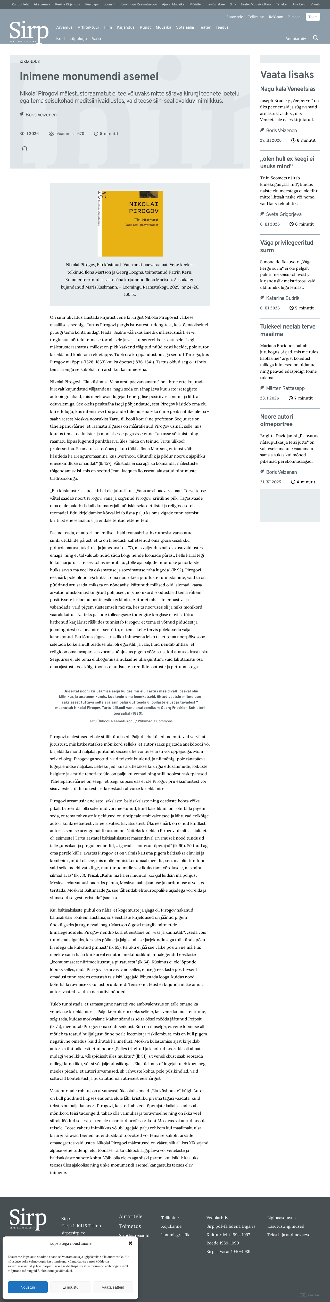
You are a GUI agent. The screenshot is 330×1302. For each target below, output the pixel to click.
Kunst (145, 27)
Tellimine (256, 16)
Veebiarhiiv (296, 39)
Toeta (313, 16)
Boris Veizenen (41, 115)
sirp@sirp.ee (73, 1232)
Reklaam (276, 16)
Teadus (222, 27)
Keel (60, 39)
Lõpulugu (78, 39)
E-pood (294, 16)
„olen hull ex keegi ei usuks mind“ (287, 163)
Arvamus (64, 27)
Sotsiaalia (185, 27)
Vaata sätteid (113, 1287)
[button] (130, 1243)
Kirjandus (126, 27)
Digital (310, 1295)
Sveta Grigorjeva (284, 214)
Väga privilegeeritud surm (286, 246)
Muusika (163, 27)
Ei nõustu (70, 1287)
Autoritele (234, 16)
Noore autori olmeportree (276, 420)
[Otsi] (315, 37)
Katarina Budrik (283, 298)
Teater (205, 27)
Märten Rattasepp (285, 388)
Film (108, 27)
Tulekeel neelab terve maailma (287, 330)
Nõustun (28, 1287)
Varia (96, 39)
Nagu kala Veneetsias (288, 89)
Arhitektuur (88, 27)
